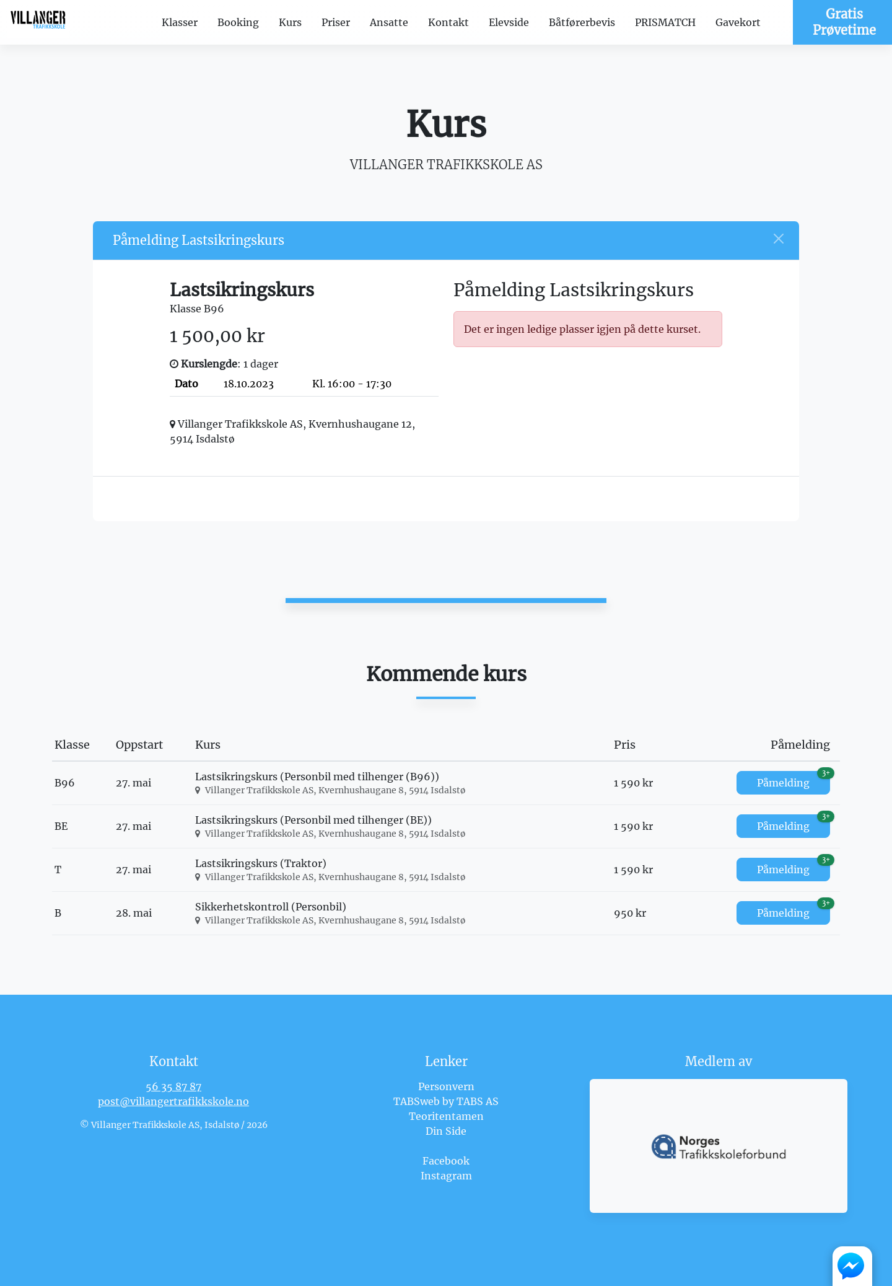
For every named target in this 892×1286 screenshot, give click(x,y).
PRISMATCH (665, 22)
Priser (335, 22)
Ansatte (389, 22)
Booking (238, 22)
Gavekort (738, 22)
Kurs (290, 22)
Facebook (446, 1161)
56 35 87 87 (173, 1086)
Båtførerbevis (582, 22)
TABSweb (416, 1101)
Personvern (446, 1086)
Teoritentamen (446, 1116)
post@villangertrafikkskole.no (173, 1101)
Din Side (446, 1131)
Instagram (446, 1175)
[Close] (779, 238)
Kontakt (448, 22)
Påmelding (793, 780)
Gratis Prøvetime (844, 22)
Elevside (509, 22)
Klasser (180, 22)
